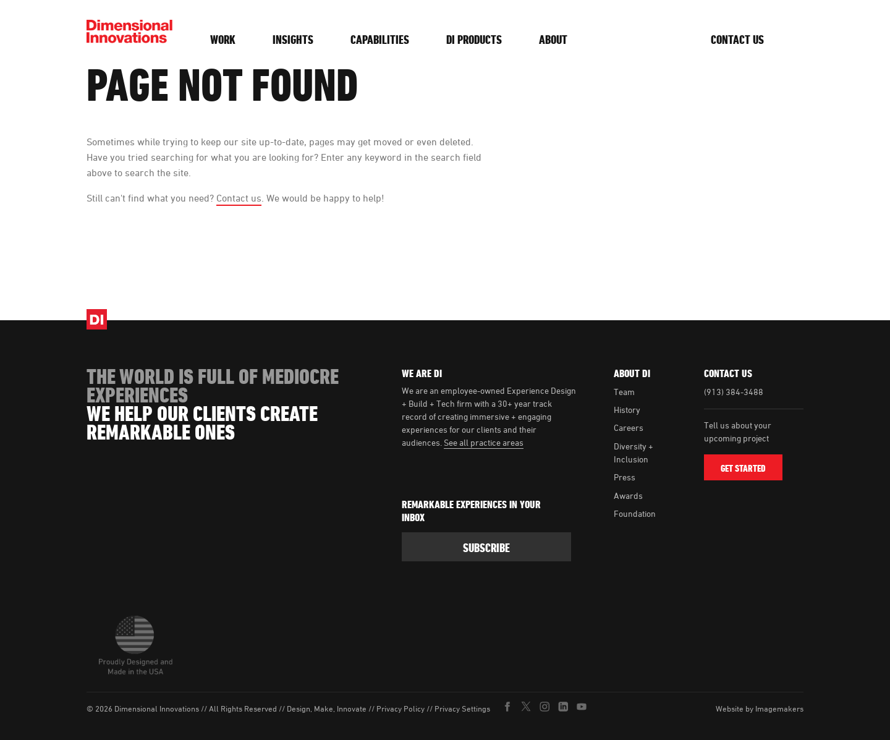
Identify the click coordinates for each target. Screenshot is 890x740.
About (553, 39)
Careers (628, 427)
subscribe (486, 547)
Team (624, 391)
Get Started (743, 468)
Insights (293, 39)
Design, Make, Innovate (327, 708)
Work (222, 39)
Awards (628, 495)
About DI (632, 373)
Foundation (635, 513)
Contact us (238, 197)
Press (624, 477)
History (627, 409)
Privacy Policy (400, 708)
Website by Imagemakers (759, 708)
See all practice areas (483, 442)
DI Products (474, 39)
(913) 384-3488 (733, 391)
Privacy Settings (462, 708)
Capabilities (379, 39)
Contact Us (737, 39)
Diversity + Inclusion (633, 452)
